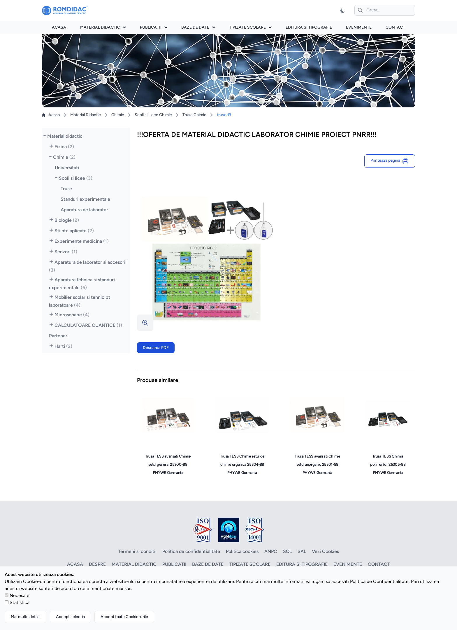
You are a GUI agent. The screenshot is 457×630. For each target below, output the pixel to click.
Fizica (64, 146)
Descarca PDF (156, 347)
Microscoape (72, 314)
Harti (63, 346)
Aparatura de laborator (84, 209)
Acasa (59, 27)
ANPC (270, 551)
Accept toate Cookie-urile (124, 616)
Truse (66, 188)
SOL (287, 551)
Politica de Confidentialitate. (380, 581)
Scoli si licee (75, 178)
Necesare (19, 595)
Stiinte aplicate (74, 230)
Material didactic (103, 27)
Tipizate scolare (250, 27)
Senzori (66, 251)
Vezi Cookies (325, 551)
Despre (97, 564)
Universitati (67, 167)
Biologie (67, 220)
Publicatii (153, 27)
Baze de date (198, 27)
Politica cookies (242, 551)
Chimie (117, 114)
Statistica (19, 602)
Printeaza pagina (389, 161)
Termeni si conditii (137, 551)
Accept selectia (70, 616)
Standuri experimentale (85, 199)
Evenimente (359, 27)
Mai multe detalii (25, 616)
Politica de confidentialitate (191, 551)
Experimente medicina (82, 241)
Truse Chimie (194, 114)
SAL (302, 551)
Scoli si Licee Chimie (153, 114)
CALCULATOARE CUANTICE (88, 325)
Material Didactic (85, 114)
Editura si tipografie (309, 27)
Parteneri (58, 335)
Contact (395, 27)
